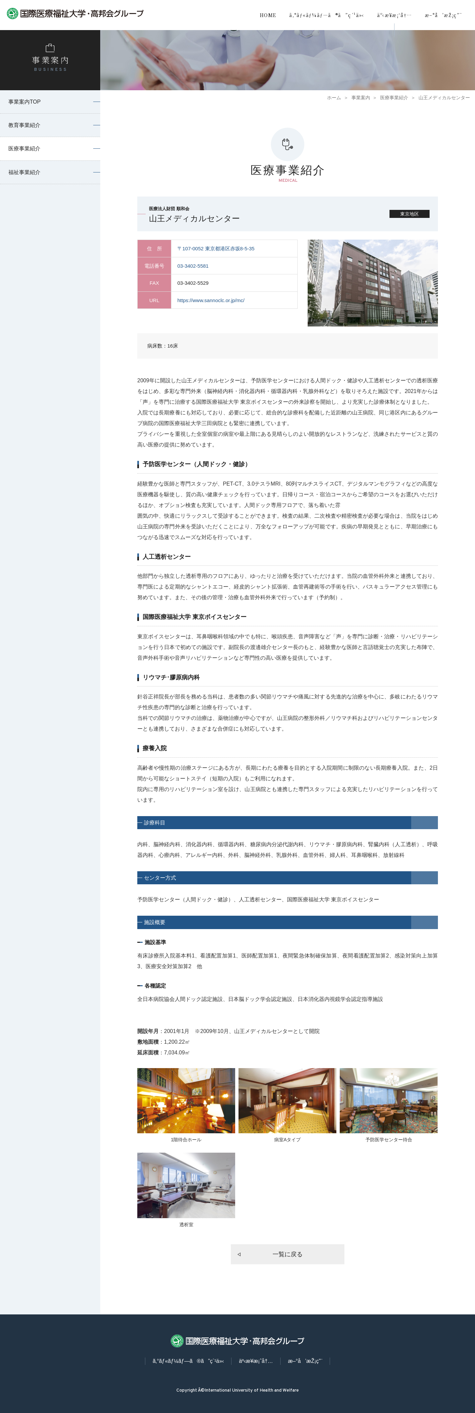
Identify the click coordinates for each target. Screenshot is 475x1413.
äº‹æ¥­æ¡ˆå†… (394, 15)
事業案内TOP (24, 102)
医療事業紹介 (394, 97)
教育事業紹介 (24, 125)
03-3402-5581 (192, 266)
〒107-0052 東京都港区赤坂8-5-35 (216, 248)
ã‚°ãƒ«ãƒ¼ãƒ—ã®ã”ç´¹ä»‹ (326, 15)
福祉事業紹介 (24, 172)
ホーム (334, 97)
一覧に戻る (288, 1254)
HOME (268, 15)
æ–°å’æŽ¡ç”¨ (443, 15)
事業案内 (360, 97)
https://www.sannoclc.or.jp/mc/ (211, 300)
